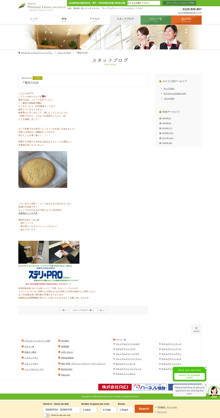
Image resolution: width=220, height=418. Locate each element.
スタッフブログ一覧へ (83, 310)
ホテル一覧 (29, 346)
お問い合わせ (67, 352)
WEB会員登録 (67, 358)
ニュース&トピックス (34, 369)
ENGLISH (65, 375)
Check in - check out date (56, 404)
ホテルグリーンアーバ (171, 349)
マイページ (162, 412)
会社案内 (65, 341)
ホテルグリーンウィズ (171, 344)
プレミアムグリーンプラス (127, 354)
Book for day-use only (57, 415)
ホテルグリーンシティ (171, 364)
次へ (102, 310)
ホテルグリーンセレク (126, 374)
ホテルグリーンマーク (126, 364)
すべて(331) (169, 88)
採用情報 (65, 346)
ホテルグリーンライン (171, 354)
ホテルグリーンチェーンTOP (37, 341)
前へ (64, 310)
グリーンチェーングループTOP (180, 3)
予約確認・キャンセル (167, 407)
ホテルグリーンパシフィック (128, 369)
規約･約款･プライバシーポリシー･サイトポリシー (83, 363)
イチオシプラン (31, 358)
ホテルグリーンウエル (171, 369)
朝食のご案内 (30, 352)
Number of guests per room (90, 404)
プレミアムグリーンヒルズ (127, 344)
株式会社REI (66, 369)
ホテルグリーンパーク (126, 349)
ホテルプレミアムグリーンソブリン (37, 53)
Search (144, 408)
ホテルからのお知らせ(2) (175, 93)
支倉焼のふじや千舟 (28, 213)
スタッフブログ (64, 53)
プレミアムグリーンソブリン (128, 359)
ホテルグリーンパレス (171, 359)
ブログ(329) (169, 98)
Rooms (121, 404)
